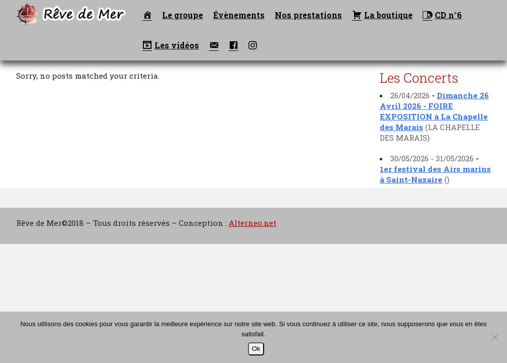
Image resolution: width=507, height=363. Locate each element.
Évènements (239, 15)
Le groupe (182, 15)
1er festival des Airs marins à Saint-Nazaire (435, 174)
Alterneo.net (252, 223)
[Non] (494, 337)
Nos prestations (308, 15)
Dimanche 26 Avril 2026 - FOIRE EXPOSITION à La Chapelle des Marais (434, 111)
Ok (256, 348)
